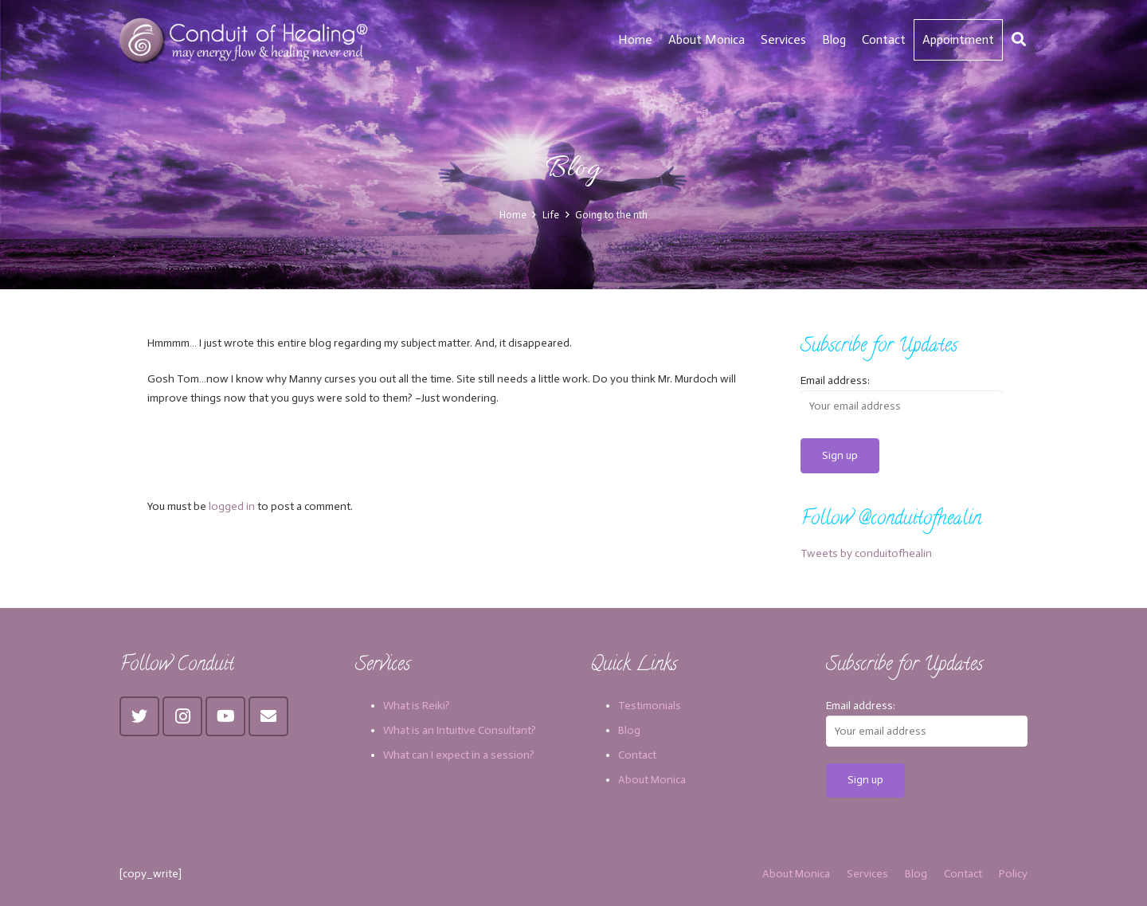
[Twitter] (139, 716)
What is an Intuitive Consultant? (459, 730)
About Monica (652, 779)
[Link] (245, 40)
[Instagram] (182, 716)
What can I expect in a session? (458, 755)
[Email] (268, 716)
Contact (637, 755)
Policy (1013, 874)
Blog (629, 730)
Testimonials (649, 705)
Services (867, 874)
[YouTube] (225, 716)
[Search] (1019, 39)
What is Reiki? (416, 705)
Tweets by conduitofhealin (866, 553)
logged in (232, 506)
